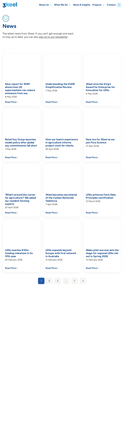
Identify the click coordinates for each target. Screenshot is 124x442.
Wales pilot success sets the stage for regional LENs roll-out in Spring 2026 (102, 253)
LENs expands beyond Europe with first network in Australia (60, 253)
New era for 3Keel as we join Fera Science (100, 141)
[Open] (119, 5)
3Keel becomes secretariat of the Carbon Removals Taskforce (61, 197)
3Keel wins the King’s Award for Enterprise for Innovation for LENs (100, 87)
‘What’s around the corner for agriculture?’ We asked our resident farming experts (20, 199)
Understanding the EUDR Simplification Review (60, 85)
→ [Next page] (83, 280)
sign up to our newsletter (53, 36)
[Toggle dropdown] (50, 5)
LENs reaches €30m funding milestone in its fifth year (19, 253)
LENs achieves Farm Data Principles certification (101, 196)
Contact (111, 5)
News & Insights (81, 5)
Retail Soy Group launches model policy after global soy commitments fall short (21, 142)
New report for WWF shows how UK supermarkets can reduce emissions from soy (20, 88)
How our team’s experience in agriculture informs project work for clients (61, 142)
